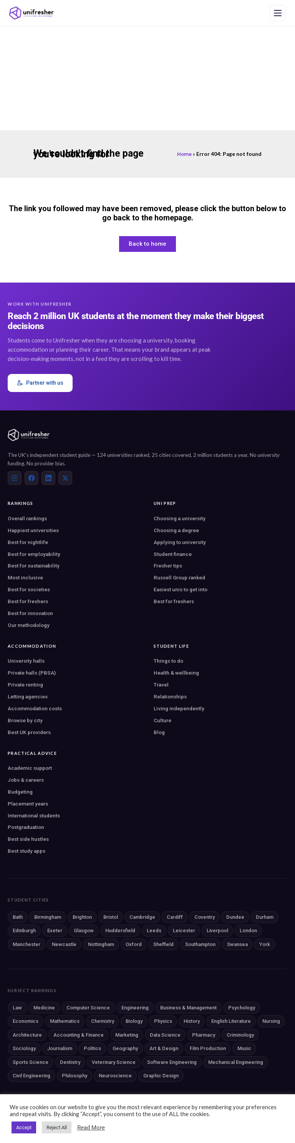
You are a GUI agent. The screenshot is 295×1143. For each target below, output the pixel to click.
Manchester (26, 944)
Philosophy (74, 1075)
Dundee (235, 917)
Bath (18, 917)
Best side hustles (28, 839)
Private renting (25, 684)
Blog (159, 732)
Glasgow (84, 930)
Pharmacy (203, 1035)
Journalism (59, 1048)
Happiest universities (33, 530)
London (248, 930)
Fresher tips (168, 565)
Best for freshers (28, 601)
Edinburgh (24, 930)
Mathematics (65, 1021)
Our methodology (29, 625)
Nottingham (101, 944)
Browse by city (25, 720)
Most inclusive (25, 577)
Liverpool (217, 930)
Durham (264, 917)
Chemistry (102, 1021)
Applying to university (180, 542)
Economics (25, 1021)
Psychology (241, 1008)
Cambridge (142, 917)
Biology (134, 1021)
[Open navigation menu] (278, 13)
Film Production (208, 1048)
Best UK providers (29, 732)
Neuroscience (115, 1075)
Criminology (240, 1035)
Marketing (126, 1035)
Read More (91, 1127)
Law (17, 1008)
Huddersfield (120, 930)
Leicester (184, 930)
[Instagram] (15, 478)
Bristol (110, 917)
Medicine (44, 1008)
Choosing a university (180, 518)
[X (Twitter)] (65, 478)
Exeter (54, 930)
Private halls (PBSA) (32, 673)
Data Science (165, 1035)
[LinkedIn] (48, 478)
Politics (92, 1048)
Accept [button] (23, 1127)
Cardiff (175, 917)
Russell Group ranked (179, 577)
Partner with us (40, 383)
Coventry (204, 917)
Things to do (168, 661)
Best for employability (34, 554)
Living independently (179, 708)
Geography (125, 1048)
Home (184, 154)
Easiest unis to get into (180, 589)
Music (244, 1048)
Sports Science (30, 1062)
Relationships (170, 696)
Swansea (237, 944)
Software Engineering (172, 1062)
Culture (162, 720)
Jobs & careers (26, 780)
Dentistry (70, 1062)
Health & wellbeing (176, 673)
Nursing (271, 1021)
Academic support (30, 768)
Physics (163, 1021)
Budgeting (20, 792)
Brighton (82, 917)
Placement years (28, 804)
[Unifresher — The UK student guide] (31, 13)
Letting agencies (28, 696)
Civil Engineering (31, 1075)
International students (34, 815)
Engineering (135, 1008)
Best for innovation (30, 613)
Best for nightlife (28, 542)
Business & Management (188, 1008)
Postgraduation (26, 827)
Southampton (200, 944)
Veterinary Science (114, 1062)
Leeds (154, 930)
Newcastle (64, 944)
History (192, 1021)
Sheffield (163, 944)
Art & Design (163, 1048)
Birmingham (47, 917)
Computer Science (88, 1008)
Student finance (173, 554)
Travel (161, 684)
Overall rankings (27, 518)
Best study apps (26, 851)
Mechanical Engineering (235, 1062)
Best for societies (29, 589)
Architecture (27, 1035)
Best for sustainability (34, 565)
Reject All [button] (56, 1127)
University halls (26, 661)
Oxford (134, 944)
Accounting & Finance (78, 1035)
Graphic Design (161, 1075)
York (264, 944)
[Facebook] (31, 478)
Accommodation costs (35, 708)
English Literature (231, 1021)
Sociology (24, 1048)
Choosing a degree (176, 530)
